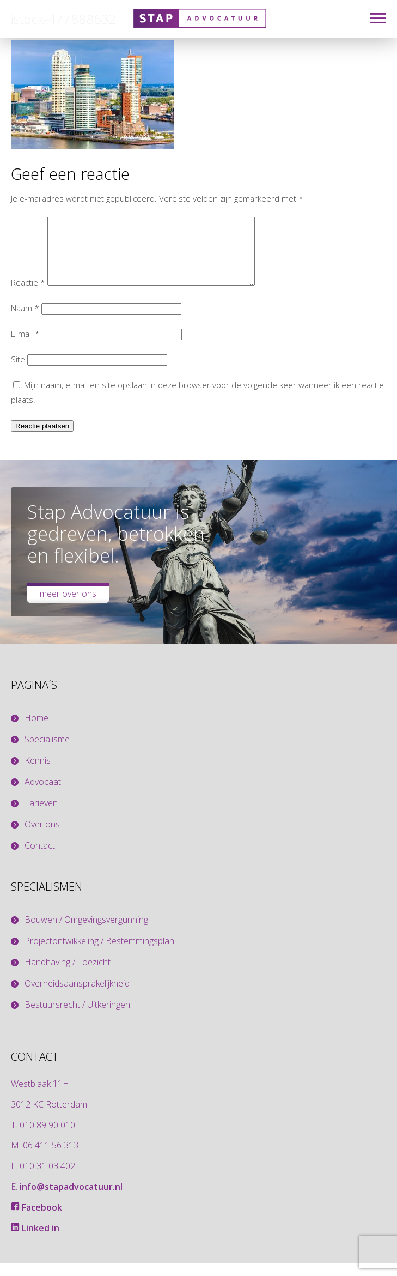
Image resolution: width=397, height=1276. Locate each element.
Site (18, 372)
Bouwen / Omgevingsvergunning (86, 933)
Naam (25, 321)
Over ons (42, 837)
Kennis (38, 774)
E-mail (25, 346)
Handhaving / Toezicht (68, 975)
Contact (40, 859)
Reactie (28, 295)
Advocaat (43, 795)
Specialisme (47, 752)
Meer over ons (68, 607)
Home (36, 731)
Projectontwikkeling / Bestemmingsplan (99, 954)
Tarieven (41, 816)
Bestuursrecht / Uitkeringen (77, 1018)
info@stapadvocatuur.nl (71, 1200)
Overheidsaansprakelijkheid (77, 996)
